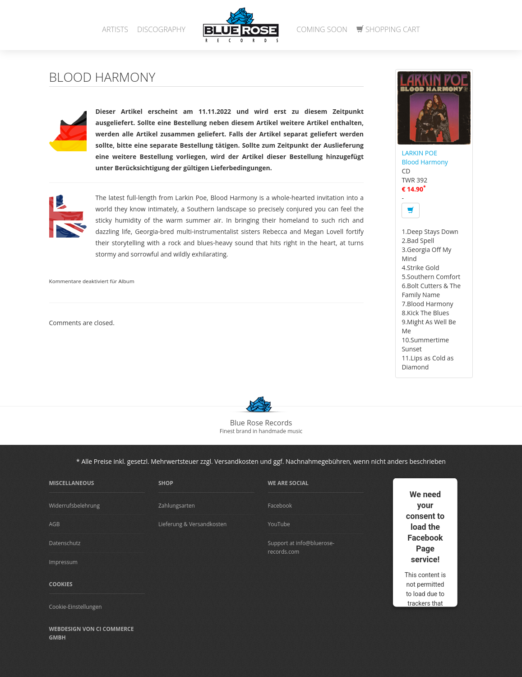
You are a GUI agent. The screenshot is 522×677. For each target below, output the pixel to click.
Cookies (61, 584)
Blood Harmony (425, 162)
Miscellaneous (71, 483)
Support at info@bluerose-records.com (301, 547)
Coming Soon (321, 29)
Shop (165, 483)
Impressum (63, 562)
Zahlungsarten (176, 505)
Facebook (280, 505)
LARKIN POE (419, 153)
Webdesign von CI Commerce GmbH (91, 633)
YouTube (279, 524)
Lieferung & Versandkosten (192, 524)
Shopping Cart (388, 29)
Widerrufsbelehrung (74, 505)
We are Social (288, 483)
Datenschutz (65, 543)
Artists (115, 29)
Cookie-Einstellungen (75, 607)
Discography (161, 29)
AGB (54, 524)
